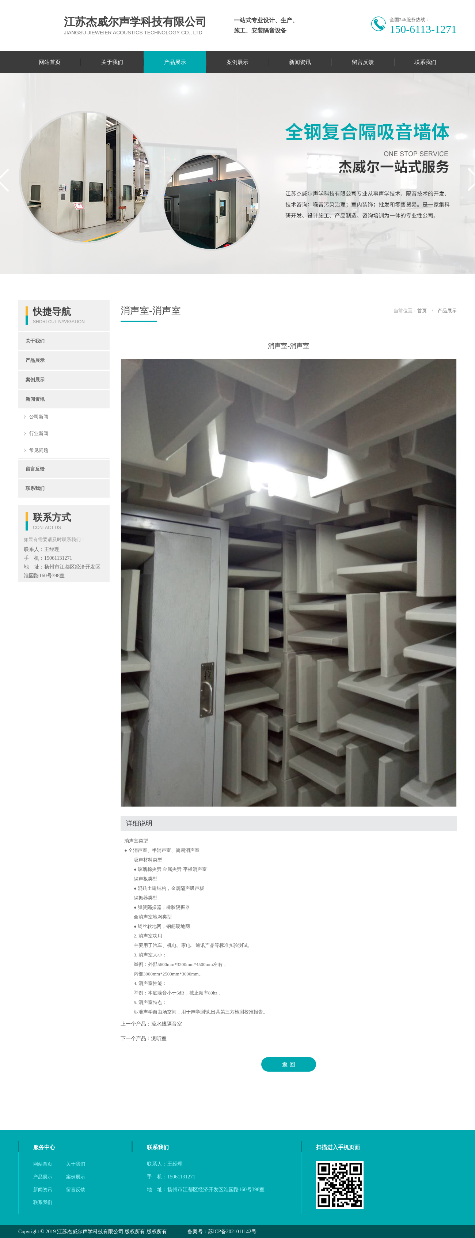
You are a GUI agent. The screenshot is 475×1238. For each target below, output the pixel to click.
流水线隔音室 (166, 1024)
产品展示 (175, 62)
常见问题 (38, 450)
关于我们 (112, 62)
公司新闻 (38, 416)
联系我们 (425, 62)
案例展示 (237, 62)
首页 (422, 310)
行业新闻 (38, 433)
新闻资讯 (300, 62)
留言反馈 (363, 62)
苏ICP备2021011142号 (232, 1231)
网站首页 (50, 62)
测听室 (159, 1038)
